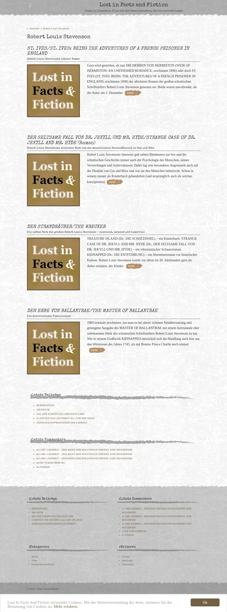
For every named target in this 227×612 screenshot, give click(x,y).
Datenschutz (128, 564)
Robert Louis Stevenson (56, 28)
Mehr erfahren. (66, 608)
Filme (34, 560)
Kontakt (126, 556)
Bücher (35, 556)
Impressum (127, 560)
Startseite (34, 28)
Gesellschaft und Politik (43, 564)
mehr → (132, 93)
